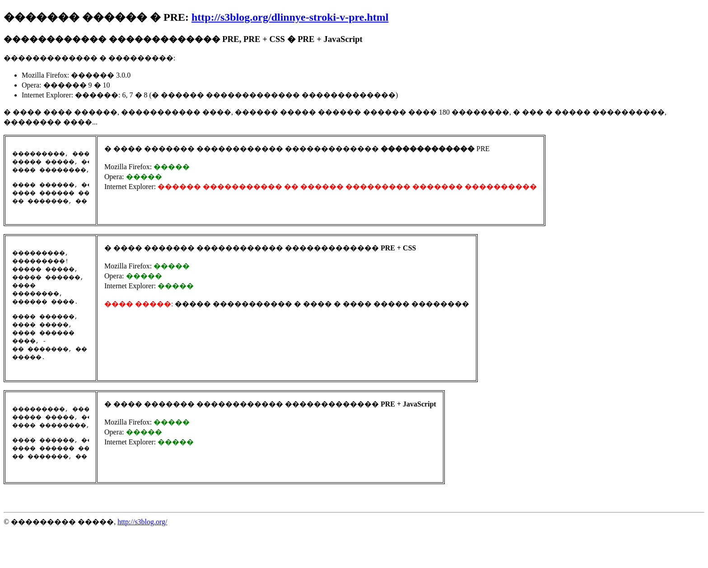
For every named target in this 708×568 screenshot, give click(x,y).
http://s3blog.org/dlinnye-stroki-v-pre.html (289, 17)
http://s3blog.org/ (142, 559)
